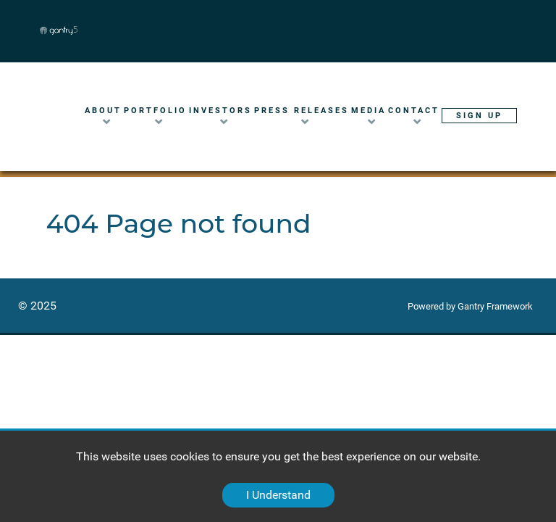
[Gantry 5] (105, 30)
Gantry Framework (495, 306)
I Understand (278, 495)
